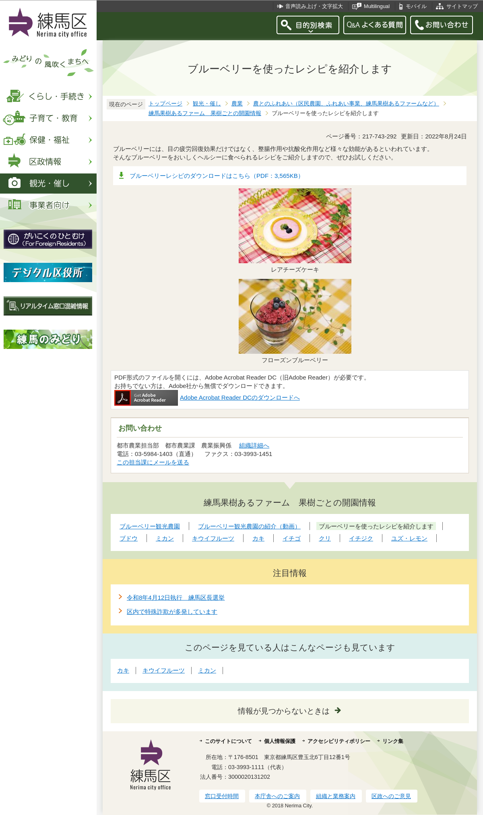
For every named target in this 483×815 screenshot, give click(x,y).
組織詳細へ (254, 445)
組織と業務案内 (335, 796)
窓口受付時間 (222, 796)
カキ (123, 670)
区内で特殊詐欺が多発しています (172, 611)
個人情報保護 (279, 741)
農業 (237, 104)
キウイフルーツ (163, 670)
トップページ (165, 104)
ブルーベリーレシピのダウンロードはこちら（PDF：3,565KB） (217, 175)
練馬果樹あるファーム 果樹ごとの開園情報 (205, 113)
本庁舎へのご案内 (277, 796)
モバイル (416, 6)
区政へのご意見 (391, 796)
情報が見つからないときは (284, 711)
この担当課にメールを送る (153, 462)
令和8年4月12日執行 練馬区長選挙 (176, 597)
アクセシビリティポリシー (339, 741)
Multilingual (377, 6)
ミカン (207, 670)
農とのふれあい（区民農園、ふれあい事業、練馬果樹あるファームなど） (346, 104)
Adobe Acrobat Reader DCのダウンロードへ (207, 397)
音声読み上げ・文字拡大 (314, 6)
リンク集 (392, 741)
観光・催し (207, 104)
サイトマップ (462, 6)
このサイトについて (228, 741)
